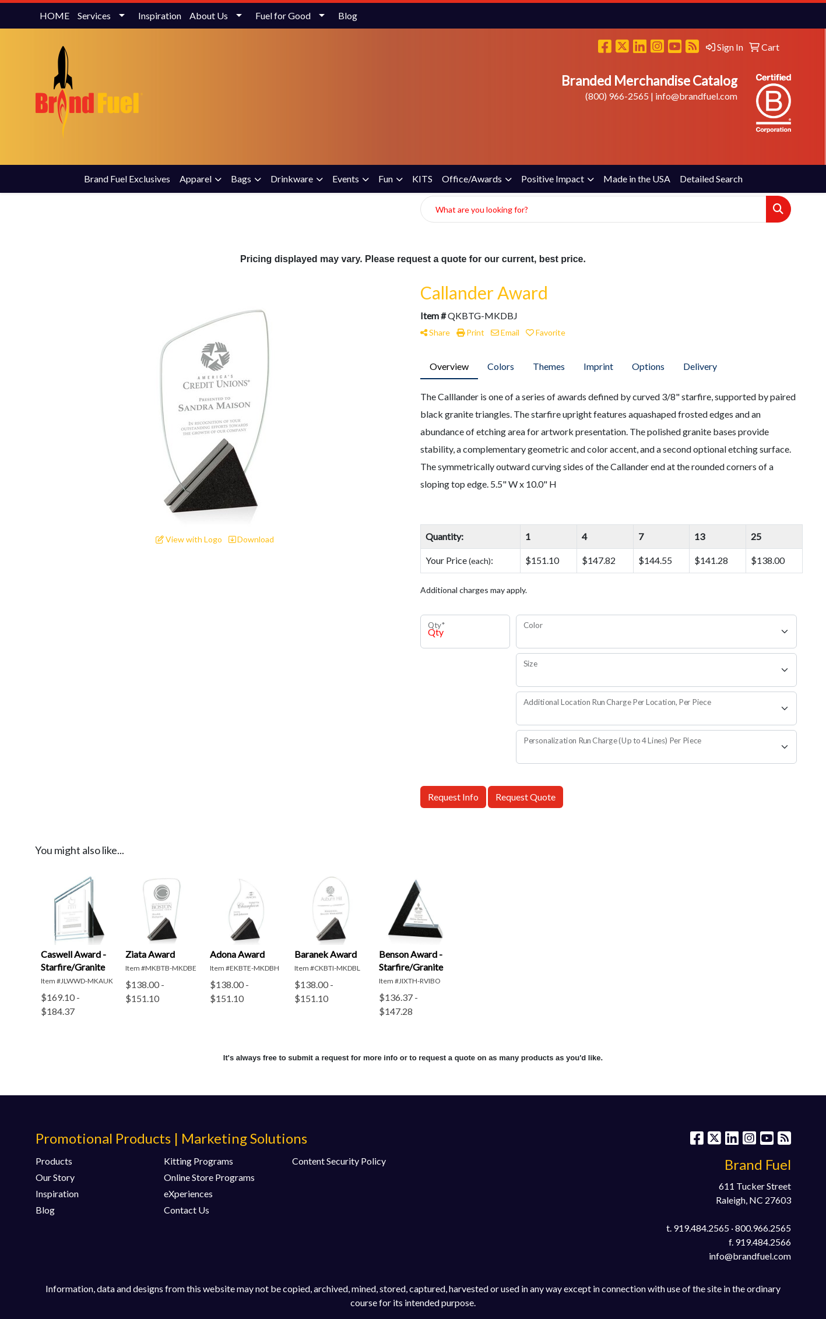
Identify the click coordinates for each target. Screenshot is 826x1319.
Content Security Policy (339, 1160)
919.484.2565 (701, 1227)
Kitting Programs (198, 1160)
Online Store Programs (209, 1177)
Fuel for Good (283, 15)
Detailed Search (711, 178)
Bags (241, 178)
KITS (422, 178)
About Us (208, 15)
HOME (54, 15)
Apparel (196, 178)
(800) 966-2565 (617, 95)
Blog (347, 15)
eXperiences (188, 1193)
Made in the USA (636, 178)
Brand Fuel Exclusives (127, 178)
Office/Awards (472, 178)
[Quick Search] (593, 209)
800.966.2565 (763, 1227)
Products (54, 1160)
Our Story (55, 1177)
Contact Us (186, 1209)
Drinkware (291, 178)
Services (94, 15)
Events (345, 178)
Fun (385, 178)
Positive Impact (552, 178)
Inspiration (159, 15)
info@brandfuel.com (696, 95)
